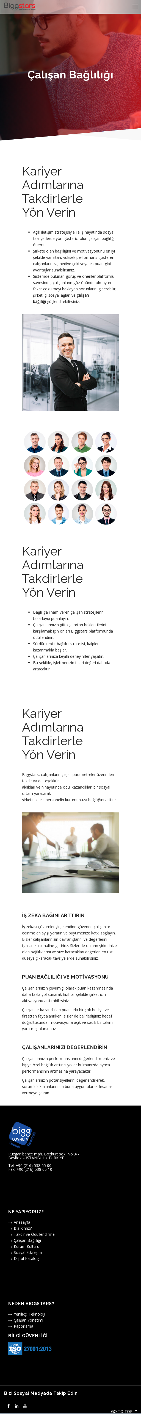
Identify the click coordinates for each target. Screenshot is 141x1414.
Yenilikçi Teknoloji (29, 1314)
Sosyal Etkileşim (28, 1252)
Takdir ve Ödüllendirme (34, 1234)
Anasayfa (22, 1222)
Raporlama (23, 1326)
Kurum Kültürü (26, 1246)
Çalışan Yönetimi (28, 1320)
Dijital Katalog (26, 1258)
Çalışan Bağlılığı (27, 1240)
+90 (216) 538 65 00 (33, 1165)
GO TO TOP (124, 1411)
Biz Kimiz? (23, 1228)
